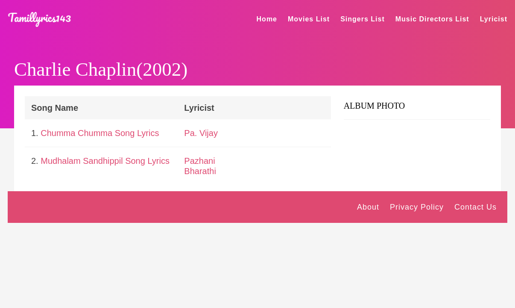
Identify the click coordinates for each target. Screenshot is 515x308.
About (368, 207)
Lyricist (493, 19)
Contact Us (475, 207)
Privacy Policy (417, 207)
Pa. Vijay (201, 133)
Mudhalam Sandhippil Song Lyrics (105, 161)
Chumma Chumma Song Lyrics (100, 133)
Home (267, 19)
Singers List (362, 19)
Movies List (309, 19)
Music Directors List (432, 19)
